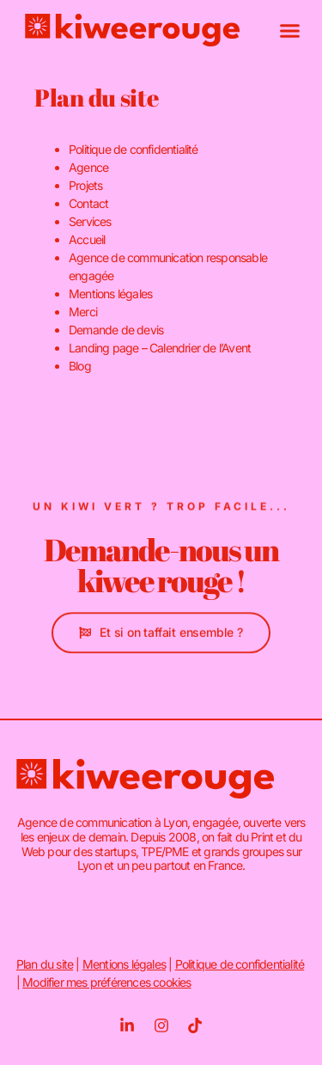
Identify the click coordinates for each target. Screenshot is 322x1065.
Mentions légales (110, 293)
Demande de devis (116, 329)
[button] (290, 30)
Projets (85, 185)
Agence (88, 167)
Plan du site (44, 964)
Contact (88, 203)
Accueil (87, 239)
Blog (80, 365)
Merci (83, 311)
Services (90, 221)
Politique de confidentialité (133, 149)
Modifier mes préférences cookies (106, 982)
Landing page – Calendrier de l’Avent (160, 347)
